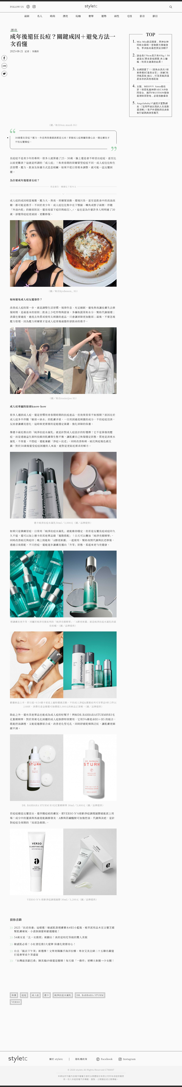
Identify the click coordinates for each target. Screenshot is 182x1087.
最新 (26, 16)
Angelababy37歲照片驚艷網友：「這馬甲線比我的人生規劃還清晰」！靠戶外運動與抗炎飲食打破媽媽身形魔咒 (153, 107)
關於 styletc (56, 1059)
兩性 (116, 16)
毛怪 (129, 16)
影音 (142, 16)
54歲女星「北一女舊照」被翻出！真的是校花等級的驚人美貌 (50, 937)
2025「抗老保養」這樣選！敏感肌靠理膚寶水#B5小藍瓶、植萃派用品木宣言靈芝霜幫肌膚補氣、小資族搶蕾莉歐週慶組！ (64, 929)
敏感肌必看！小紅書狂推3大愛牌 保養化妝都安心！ (45, 944)
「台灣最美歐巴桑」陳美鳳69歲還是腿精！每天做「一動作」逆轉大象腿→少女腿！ (64, 960)
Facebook (104, 1059)
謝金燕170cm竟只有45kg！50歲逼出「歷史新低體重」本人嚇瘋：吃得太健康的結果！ (153, 58)
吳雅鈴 (35, 51)
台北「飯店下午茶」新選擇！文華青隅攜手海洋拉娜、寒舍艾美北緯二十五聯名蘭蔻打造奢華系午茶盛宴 (64, 952)
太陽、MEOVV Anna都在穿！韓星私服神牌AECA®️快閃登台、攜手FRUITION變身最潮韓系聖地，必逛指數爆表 (153, 90)
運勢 (103, 16)
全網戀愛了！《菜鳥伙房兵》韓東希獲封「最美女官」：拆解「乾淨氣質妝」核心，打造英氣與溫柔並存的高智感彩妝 (153, 74)
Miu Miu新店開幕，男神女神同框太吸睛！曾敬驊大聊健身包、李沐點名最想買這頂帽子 (153, 45)
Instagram (127, 1059)
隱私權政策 (81, 1059)
